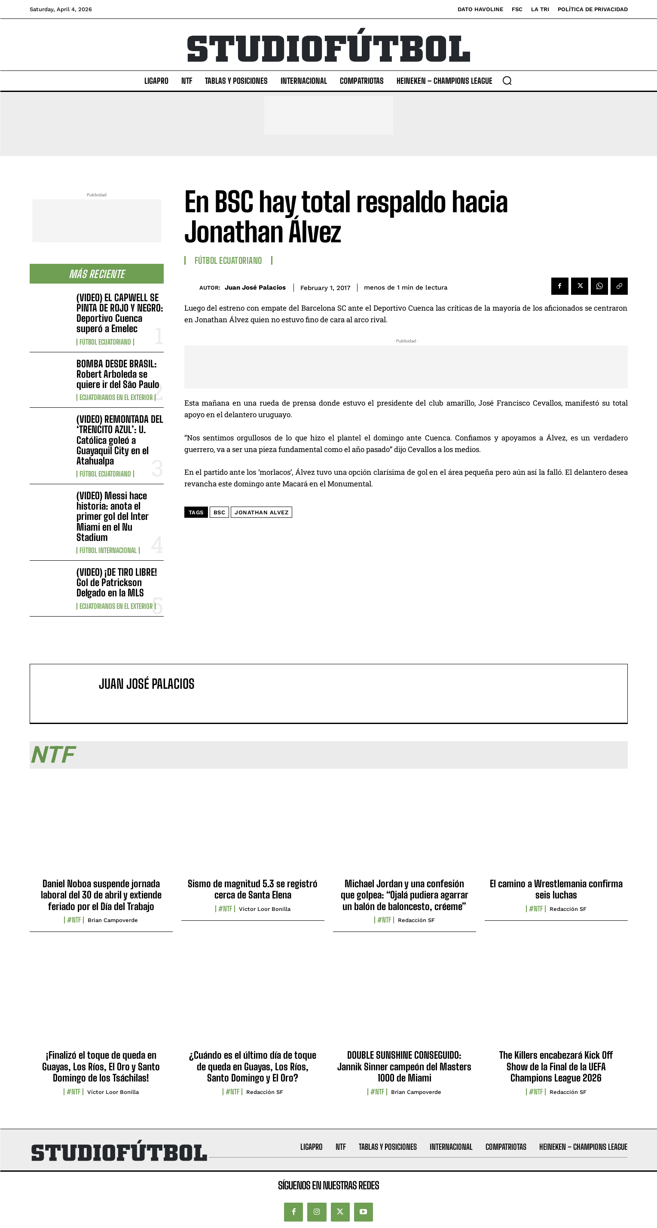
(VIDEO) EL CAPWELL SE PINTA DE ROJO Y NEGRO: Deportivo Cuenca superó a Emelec (119, 313)
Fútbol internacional (108, 550)
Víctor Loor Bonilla (264, 909)
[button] (507, 80)
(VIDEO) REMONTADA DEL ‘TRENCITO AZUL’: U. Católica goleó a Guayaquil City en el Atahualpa (119, 440)
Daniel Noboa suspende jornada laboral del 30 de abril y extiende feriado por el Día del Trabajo (101, 895)
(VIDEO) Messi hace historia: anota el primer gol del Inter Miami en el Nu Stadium (112, 516)
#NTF (74, 919)
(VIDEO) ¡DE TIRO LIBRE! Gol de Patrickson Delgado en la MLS (116, 582)
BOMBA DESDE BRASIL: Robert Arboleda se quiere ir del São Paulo (117, 374)
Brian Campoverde (113, 920)
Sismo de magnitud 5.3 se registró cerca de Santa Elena (253, 889)
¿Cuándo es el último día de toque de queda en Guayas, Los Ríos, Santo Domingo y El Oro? (252, 1066)
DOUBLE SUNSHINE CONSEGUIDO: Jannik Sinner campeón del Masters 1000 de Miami (404, 1066)
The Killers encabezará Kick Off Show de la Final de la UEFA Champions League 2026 (556, 1066)
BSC (220, 512)
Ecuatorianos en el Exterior (116, 397)
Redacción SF (416, 920)
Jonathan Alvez (261, 512)
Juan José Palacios (255, 287)
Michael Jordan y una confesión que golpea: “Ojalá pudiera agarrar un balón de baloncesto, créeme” (404, 895)
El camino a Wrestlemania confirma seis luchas (556, 889)
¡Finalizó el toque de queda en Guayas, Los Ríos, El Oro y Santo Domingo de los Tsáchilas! (101, 1066)
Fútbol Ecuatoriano (105, 342)
